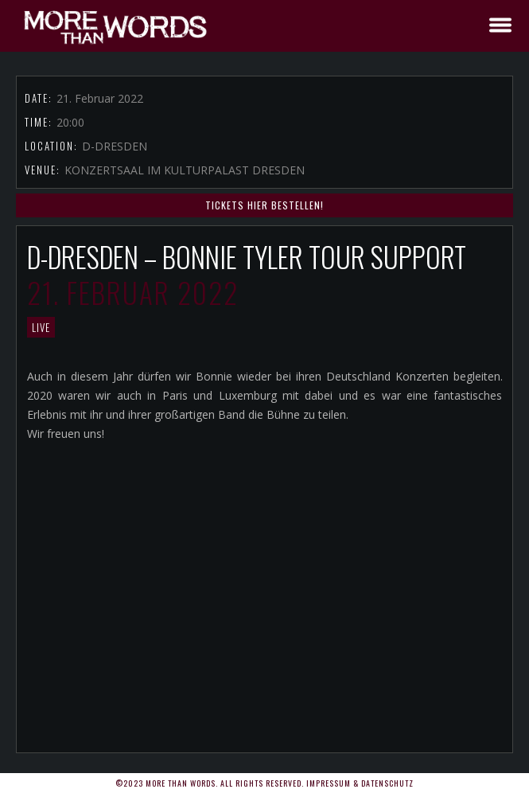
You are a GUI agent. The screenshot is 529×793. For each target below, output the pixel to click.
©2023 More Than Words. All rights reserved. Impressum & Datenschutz (264, 783)
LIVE (41, 327)
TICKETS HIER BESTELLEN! (264, 205)
